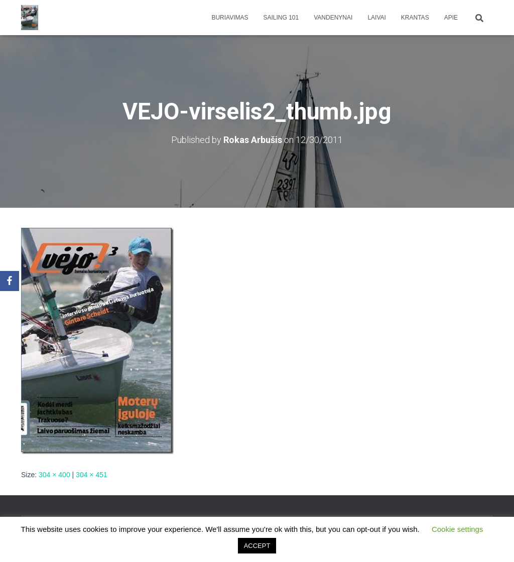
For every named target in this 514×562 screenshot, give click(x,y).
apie (451, 17)
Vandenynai (333, 17)
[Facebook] (9, 281)
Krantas (415, 17)
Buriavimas (229, 17)
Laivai (376, 17)
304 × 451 (91, 475)
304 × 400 (54, 475)
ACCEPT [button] (257, 545)
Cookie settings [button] (457, 529)
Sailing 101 (281, 17)
